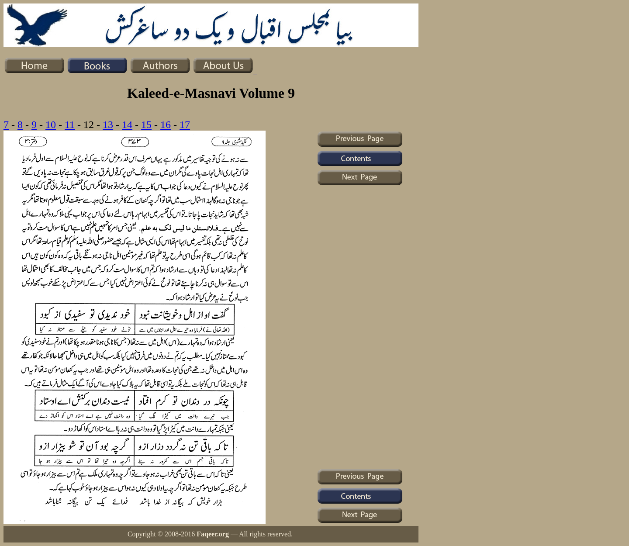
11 (70, 124)
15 (146, 124)
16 (165, 124)
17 (185, 124)
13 (108, 124)
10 (50, 124)
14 (127, 124)
